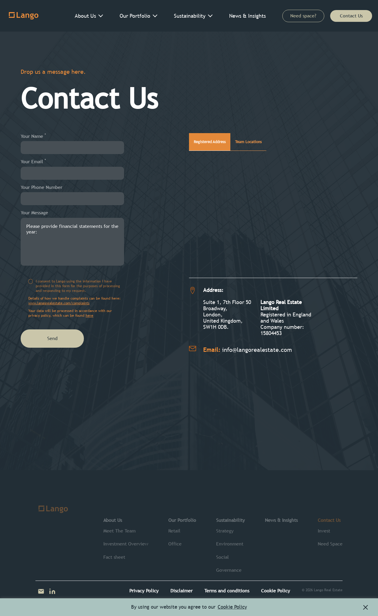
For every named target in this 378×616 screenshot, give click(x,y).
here (89, 315)
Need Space (330, 544)
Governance (229, 570)
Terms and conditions (226, 591)
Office (175, 544)
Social (222, 557)
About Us (85, 16)
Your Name (33, 136)
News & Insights (247, 16)
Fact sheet (114, 557)
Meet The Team (119, 531)
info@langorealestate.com (257, 344)
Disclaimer (181, 591)
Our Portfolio (135, 16)
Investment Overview (125, 544)
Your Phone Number (41, 187)
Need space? (303, 16)
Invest (324, 531)
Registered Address (219, 138)
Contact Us (351, 16)
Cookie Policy (275, 591)
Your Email (33, 161)
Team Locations (274, 138)
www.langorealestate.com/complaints (58, 303)
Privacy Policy (144, 591)
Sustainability (190, 16)
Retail (174, 531)
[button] (365, 607)
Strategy (225, 531)
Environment (229, 544)
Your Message (34, 212)
